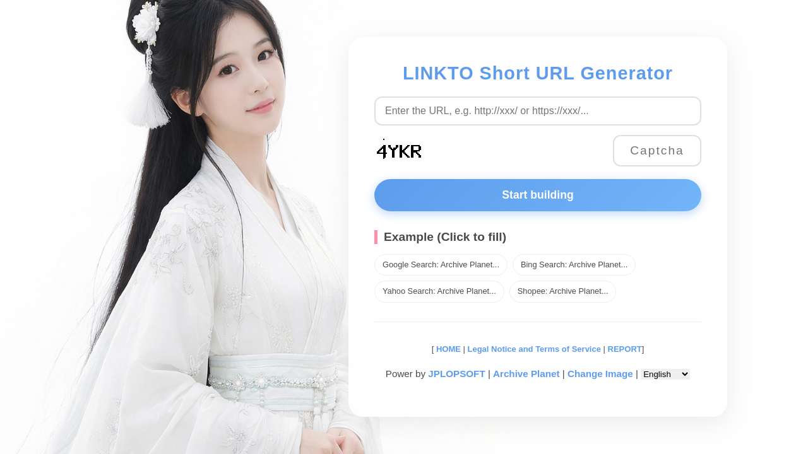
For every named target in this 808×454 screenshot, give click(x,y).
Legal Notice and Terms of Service (534, 349)
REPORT (625, 349)
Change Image (600, 373)
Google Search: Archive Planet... (441, 264)
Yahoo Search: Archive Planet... (439, 291)
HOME (447, 349)
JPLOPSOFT (456, 373)
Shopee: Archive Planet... (563, 291)
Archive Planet (526, 373)
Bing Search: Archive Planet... (574, 264)
